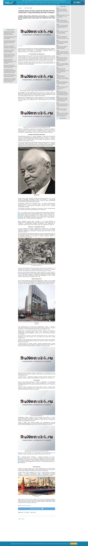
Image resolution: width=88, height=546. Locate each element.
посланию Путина (26, 276)
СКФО (51, 0)
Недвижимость (35, 4)
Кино (27, 4)
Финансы (33, 2)
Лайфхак (45, 4)
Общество (37, 2)
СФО (55, 0)
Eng (83, 0)
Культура (68, 2)
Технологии (58, 2)
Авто (65, 2)
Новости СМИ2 (21, 518)
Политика (22, 2)
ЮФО (49, 0)
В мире (18, 2)
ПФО (47, 0)
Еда (51, 2)
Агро (24, 4)
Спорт (49, 2)
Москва (26, 0)
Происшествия (42, 2)
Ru (81, 0)
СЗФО (43, 0)
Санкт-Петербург (38, 0)
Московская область (31, 0)
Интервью (49, 4)
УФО (53, 0)
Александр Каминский (26, 505)
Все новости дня (63, 118)
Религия (18, 4)
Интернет (62, 2)
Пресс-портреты (57, 4)
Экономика (26, 2)
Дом (31, 4)
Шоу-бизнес (41, 4)
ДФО (57, 0)
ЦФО (45, 0)
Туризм (22, 4)
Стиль (29, 4)
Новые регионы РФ (62, 0)
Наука (46, 2)
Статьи (52, 4)
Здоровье (54, 2)
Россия (23, 0)
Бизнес (30, 2)
